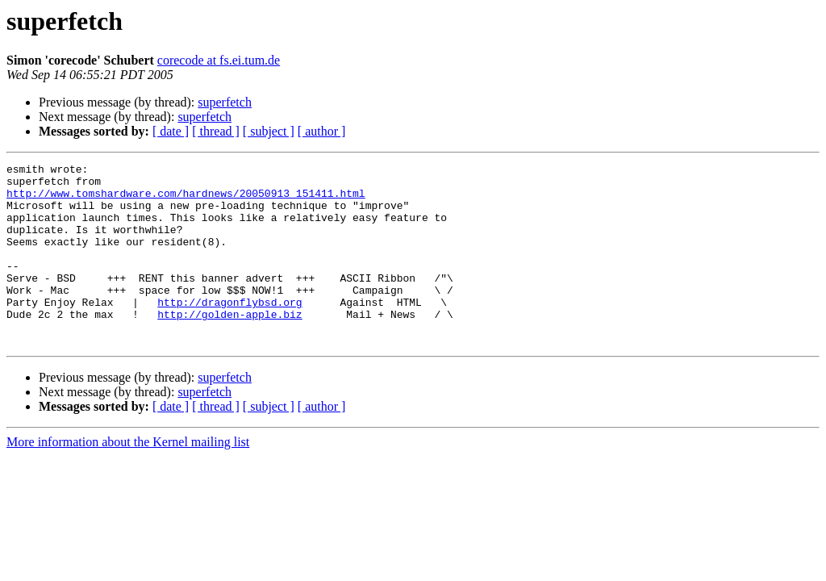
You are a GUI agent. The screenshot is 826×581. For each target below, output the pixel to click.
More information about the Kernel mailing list (127, 478)
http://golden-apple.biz (229, 345)
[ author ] (322, 131)
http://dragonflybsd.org (229, 331)
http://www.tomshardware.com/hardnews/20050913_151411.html (185, 200)
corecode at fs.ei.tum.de (218, 60)
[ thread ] (216, 131)
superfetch (225, 102)
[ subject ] (268, 131)
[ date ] (170, 131)
